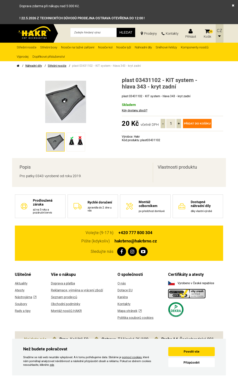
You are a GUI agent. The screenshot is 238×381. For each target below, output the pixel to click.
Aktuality (21, 283)
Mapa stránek (130, 311)
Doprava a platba (63, 283)
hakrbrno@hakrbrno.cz (136, 241)
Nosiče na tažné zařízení (77, 47)
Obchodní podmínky (65, 304)
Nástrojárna (25, 297)
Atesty (20, 290)
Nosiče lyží (123, 47)
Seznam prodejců (64, 297)
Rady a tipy (23, 311)
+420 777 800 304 (135, 232)
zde (52, 365)
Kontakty (172, 33)
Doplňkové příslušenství (48, 56)
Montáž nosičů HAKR (66, 311)
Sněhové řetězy (166, 47)
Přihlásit (190, 36)
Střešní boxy (48, 47)
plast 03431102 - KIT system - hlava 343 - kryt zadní (106, 66)
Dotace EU (125, 290)
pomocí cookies (132, 357)
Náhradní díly (143, 47)
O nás (122, 283)
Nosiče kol (105, 47)
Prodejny (150, 33)
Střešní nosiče (26, 47)
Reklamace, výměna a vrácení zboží (77, 290)
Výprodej (23, 56)
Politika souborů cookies (136, 318)
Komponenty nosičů (194, 47)
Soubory (21, 304)
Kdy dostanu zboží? (134, 110)
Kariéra (123, 297)
